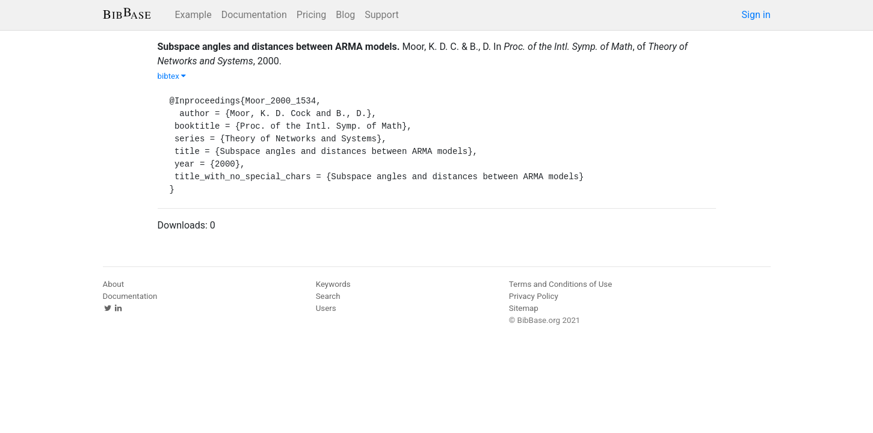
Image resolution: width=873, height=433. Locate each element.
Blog (345, 14)
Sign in (756, 14)
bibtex (172, 76)
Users (326, 308)
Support (381, 14)
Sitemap (523, 308)
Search (328, 296)
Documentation (254, 14)
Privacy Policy (533, 296)
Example (193, 14)
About (114, 284)
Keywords (333, 284)
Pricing (312, 14)
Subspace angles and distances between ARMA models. (279, 46)
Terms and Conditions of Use (560, 284)
